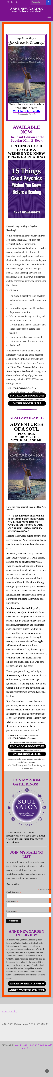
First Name (28, 903)
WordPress (21, 1045)
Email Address (13, 892)
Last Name (28, 913)
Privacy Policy (9, 1011)
